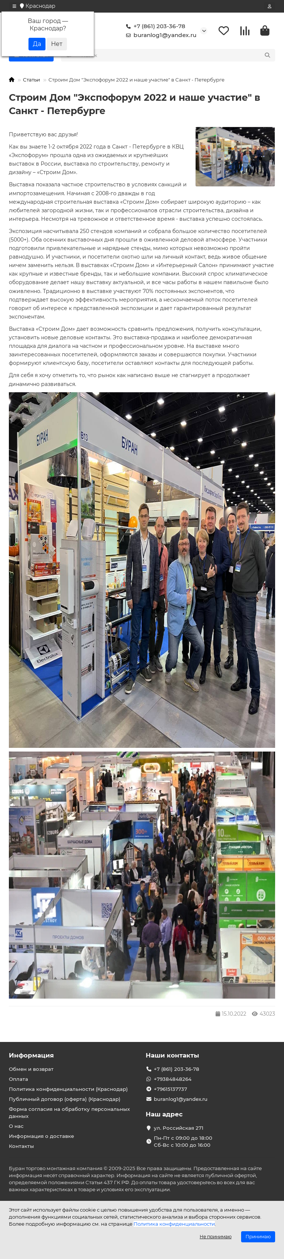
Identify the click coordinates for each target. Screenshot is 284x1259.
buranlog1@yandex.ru (159, 35)
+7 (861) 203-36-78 (154, 27)
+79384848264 (173, 1079)
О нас (16, 1126)
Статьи (31, 80)
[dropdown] (14, 6)
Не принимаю (215, 1236)
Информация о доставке (41, 1136)
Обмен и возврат (31, 1069)
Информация (31, 1055)
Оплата (18, 1079)
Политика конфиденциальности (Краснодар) (68, 1089)
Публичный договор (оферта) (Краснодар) (65, 1099)
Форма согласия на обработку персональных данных (69, 1112)
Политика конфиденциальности (174, 1224)
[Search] (176, 56)
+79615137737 (170, 1089)
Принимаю (258, 1236)
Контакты (21, 1146)
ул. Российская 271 (178, 1128)
